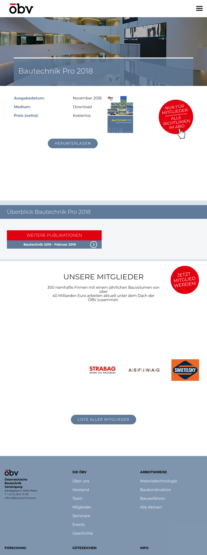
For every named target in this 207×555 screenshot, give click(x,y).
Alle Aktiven (151, 507)
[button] (199, 8)
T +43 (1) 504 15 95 (17, 494)
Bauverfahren (152, 499)
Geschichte (82, 533)
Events (78, 525)
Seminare (81, 516)
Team (77, 499)
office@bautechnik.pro (20, 498)
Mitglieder (81, 507)
